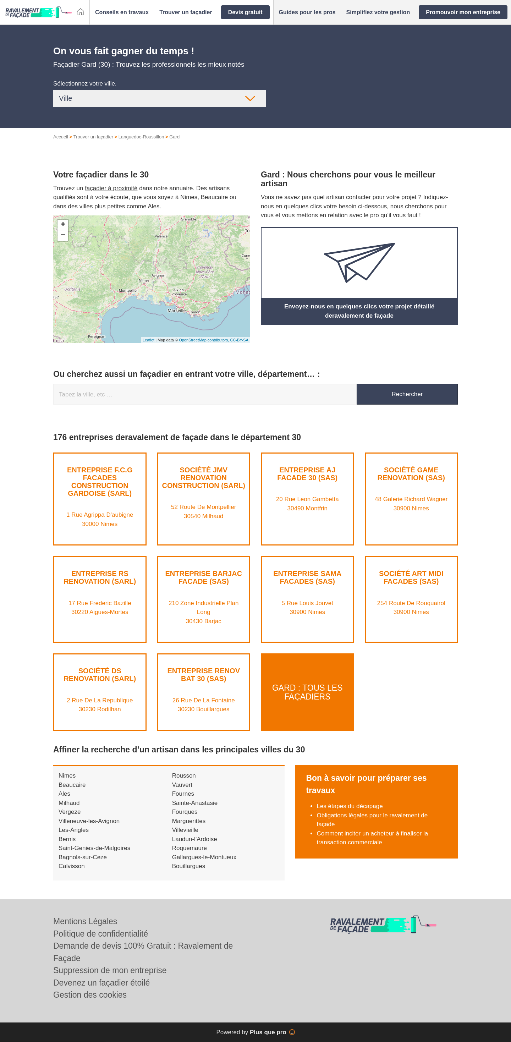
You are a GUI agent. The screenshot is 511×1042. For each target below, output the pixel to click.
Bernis (67, 839)
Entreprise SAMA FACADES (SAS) (307, 577)
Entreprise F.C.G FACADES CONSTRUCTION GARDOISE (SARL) (99, 481)
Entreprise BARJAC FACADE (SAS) (203, 577)
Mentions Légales (85, 921)
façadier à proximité (111, 188)
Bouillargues (188, 866)
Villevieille (185, 830)
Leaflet (148, 340)
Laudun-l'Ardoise (194, 839)
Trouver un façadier (93, 136)
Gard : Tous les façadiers (307, 692)
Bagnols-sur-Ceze (83, 857)
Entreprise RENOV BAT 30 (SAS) (203, 674)
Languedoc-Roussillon (141, 136)
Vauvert (182, 785)
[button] (122, 12)
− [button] (63, 235)
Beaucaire (72, 785)
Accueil (60, 136)
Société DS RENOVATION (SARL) (100, 674)
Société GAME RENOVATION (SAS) (411, 474)
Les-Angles (74, 830)
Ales (64, 793)
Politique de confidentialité (100, 933)
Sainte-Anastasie (195, 803)
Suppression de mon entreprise (110, 970)
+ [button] (63, 225)
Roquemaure (189, 848)
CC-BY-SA (239, 340)
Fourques (185, 811)
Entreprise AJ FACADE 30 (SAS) (307, 474)
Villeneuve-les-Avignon (89, 821)
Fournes (183, 793)
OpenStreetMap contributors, (204, 340)
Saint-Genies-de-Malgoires (94, 848)
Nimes (67, 775)
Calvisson (72, 866)
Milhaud (69, 803)
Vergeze (70, 811)
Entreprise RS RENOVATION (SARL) (100, 577)
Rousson (184, 775)
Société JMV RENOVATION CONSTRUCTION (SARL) (203, 477)
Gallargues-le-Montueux (204, 857)
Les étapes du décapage (350, 806)
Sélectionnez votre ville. (85, 83)
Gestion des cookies (90, 994)
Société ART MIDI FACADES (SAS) (411, 577)
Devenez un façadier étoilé (101, 982)
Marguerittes (188, 821)
